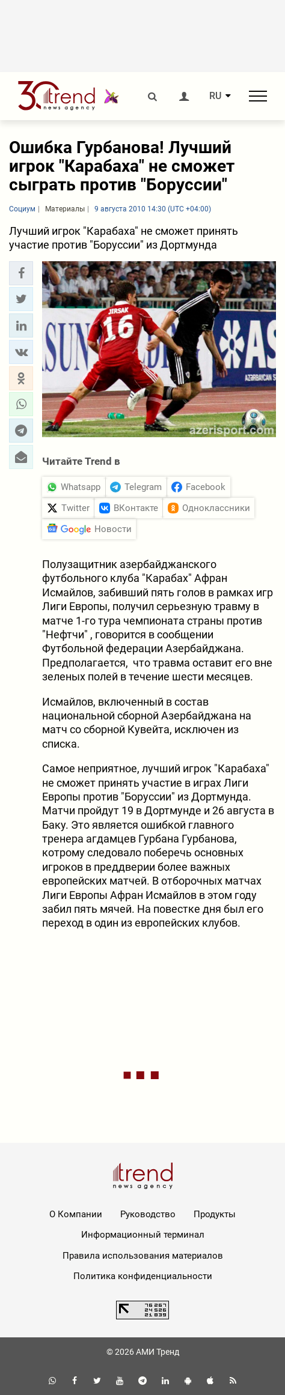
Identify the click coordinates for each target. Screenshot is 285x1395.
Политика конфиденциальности (142, 1276)
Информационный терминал (142, 1234)
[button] (21, 273)
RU (215, 96)
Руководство (148, 1214)
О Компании (75, 1214)
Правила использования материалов (143, 1255)
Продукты (215, 1214)
